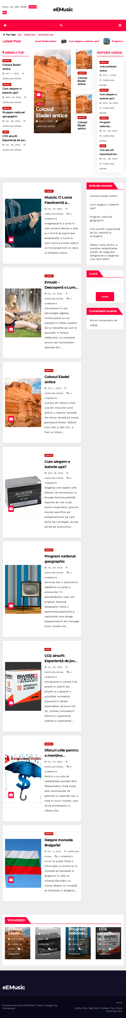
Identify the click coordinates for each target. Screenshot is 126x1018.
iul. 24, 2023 (55, 209)
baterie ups (29, 35)
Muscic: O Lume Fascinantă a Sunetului (58, 202)
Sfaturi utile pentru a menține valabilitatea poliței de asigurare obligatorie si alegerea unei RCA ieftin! (104, 252)
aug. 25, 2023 (13, 97)
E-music (49, 191)
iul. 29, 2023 (13, 121)
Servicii (6, 61)
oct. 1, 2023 (12, 73)
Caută (93, 273)
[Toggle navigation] (120, 25)
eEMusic (63, 10)
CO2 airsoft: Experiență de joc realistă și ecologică (61, 660)
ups (19, 35)
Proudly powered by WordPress (18, 1005)
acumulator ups (45, 35)
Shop (5, 132)
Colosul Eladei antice (51, 112)
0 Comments (65, 856)
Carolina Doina (43, 944)
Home (119, 1002)
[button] (61, 25)
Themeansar (8, 1008)
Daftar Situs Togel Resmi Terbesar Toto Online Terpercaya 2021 (98, 1009)
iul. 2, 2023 (54, 851)
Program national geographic (107, 126)
